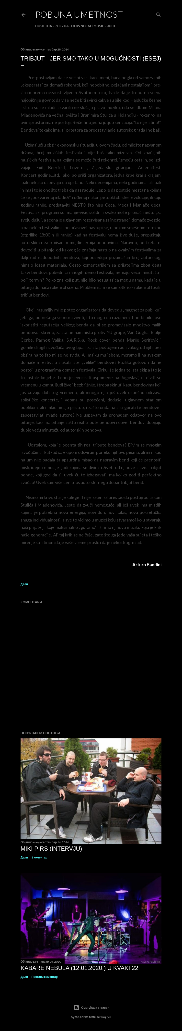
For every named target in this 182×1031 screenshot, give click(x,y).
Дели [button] (24, 584)
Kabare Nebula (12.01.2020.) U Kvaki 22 (79, 968)
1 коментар (39, 857)
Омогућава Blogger (91, 1008)
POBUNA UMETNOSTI (80, 14)
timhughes (104, 1017)
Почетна (43, 26)
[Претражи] (158, 13)
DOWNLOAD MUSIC (87, 26)
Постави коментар (44, 977)
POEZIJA (62, 26)
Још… (112, 26)
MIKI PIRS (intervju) (51, 848)
